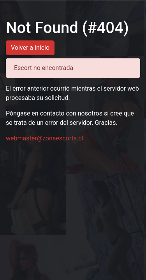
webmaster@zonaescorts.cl (44, 138)
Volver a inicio (30, 47)
